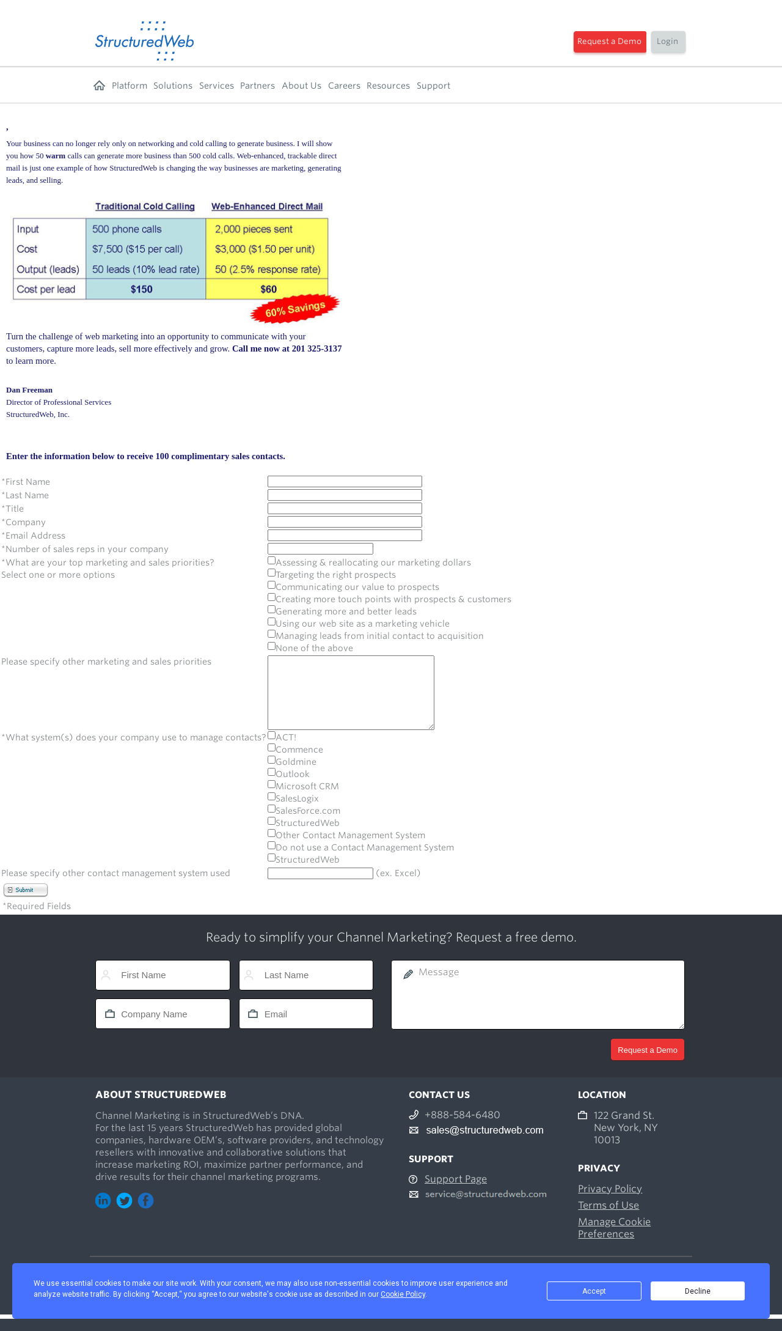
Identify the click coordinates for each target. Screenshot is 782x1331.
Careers (344, 85)
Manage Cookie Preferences (614, 1243)
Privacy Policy (610, 1203)
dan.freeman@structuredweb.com (60, 426)
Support (433, 85)
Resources (388, 85)
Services (216, 85)
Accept (594, 1291)
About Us (301, 85)
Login (667, 41)
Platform (129, 85)
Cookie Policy (403, 1294)
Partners (257, 85)
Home (99, 85)
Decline (698, 1291)
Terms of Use (608, 1220)
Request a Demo (609, 41)
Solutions (172, 85)
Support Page (456, 1194)
